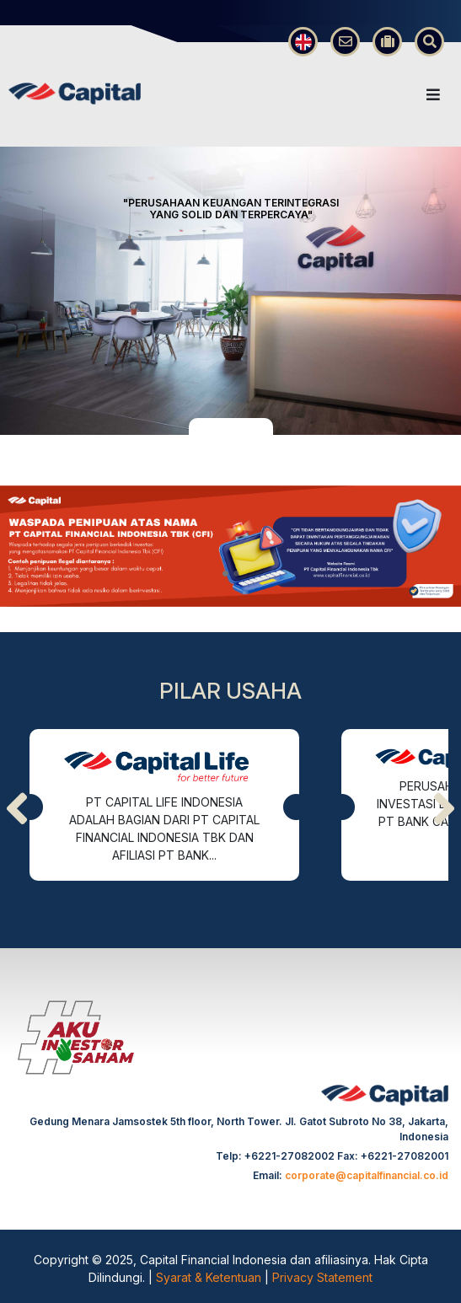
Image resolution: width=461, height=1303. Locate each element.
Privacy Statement (322, 1277)
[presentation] (16, 809)
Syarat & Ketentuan (210, 1277)
